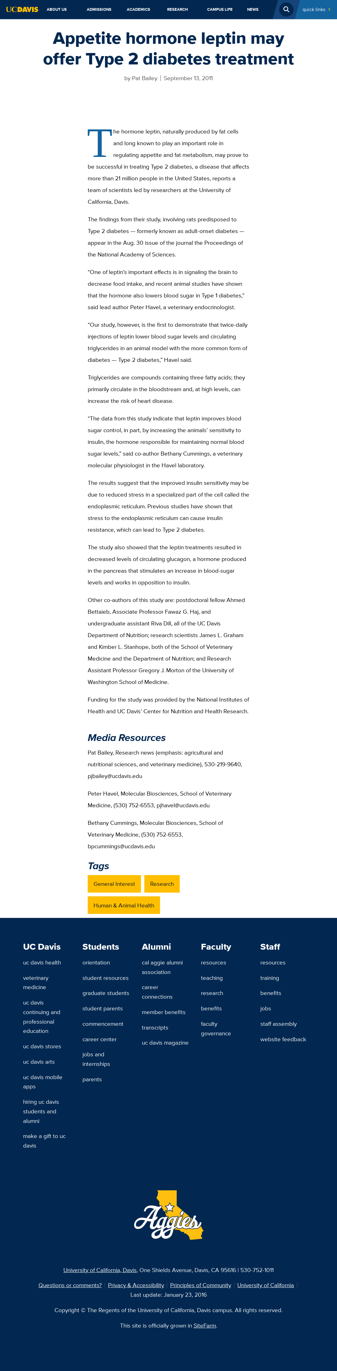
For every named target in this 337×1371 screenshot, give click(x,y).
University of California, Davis (100, 1270)
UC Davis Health (42, 962)
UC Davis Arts (39, 1061)
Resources (213, 962)
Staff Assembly (278, 1023)
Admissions (99, 9)
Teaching (212, 977)
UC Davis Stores (42, 1046)
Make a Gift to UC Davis (44, 1141)
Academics (138, 9)
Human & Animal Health (124, 905)
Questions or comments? (70, 1285)
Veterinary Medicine (35, 982)
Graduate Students (105, 992)
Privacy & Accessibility (136, 1285)
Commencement (102, 1023)
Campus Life (220, 9)
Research (177, 9)
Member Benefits (164, 1012)
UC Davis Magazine (165, 1042)
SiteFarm (205, 1325)
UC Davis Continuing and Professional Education (41, 1016)
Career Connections (157, 992)
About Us (57, 9)
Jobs (265, 1008)
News (253, 9)
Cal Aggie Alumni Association (162, 967)
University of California (265, 1285)
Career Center (99, 1039)
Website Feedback (283, 1039)
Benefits (211, 1008)
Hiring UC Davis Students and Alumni (41, 1111)
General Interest (114, 883)
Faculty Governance (216, 1028)
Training (269, 977)
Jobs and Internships (96, 1059)
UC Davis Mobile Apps (42, 1082)
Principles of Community (200, 1285)
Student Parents (102, 1008)
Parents (92, 1079)
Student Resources (105, 977)
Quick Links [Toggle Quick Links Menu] (314, 9)
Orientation (96, 962)
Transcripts (155, 1027)
